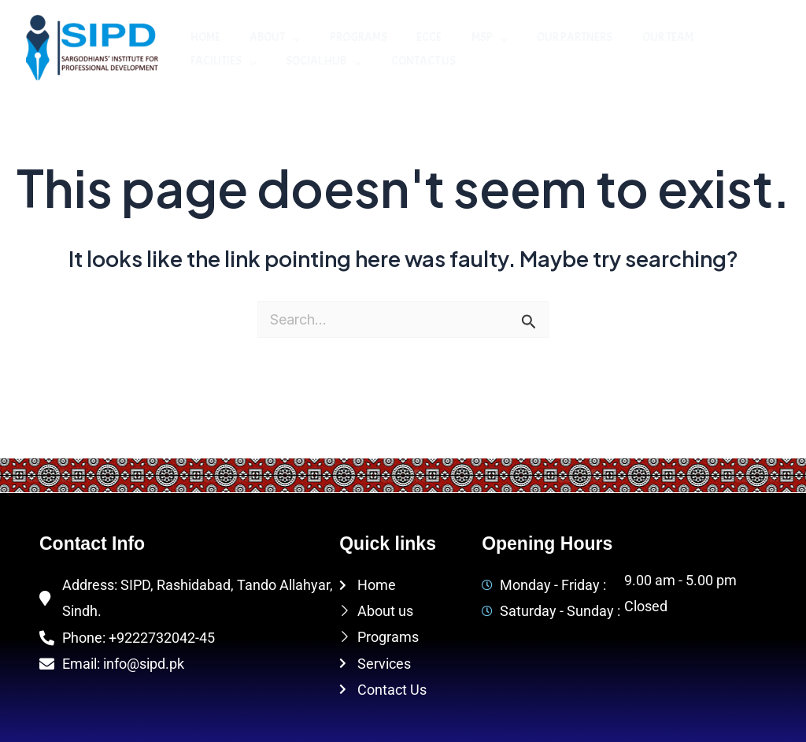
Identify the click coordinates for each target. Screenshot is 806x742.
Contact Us (319, 61)
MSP (463, 38)
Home (202, 37)
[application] (283, 38)
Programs (343, 37)
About (266, 38)
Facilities (711, 38)
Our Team (629, 37)
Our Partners (542, 37)
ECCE (408, 37)
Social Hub (225, 61)
